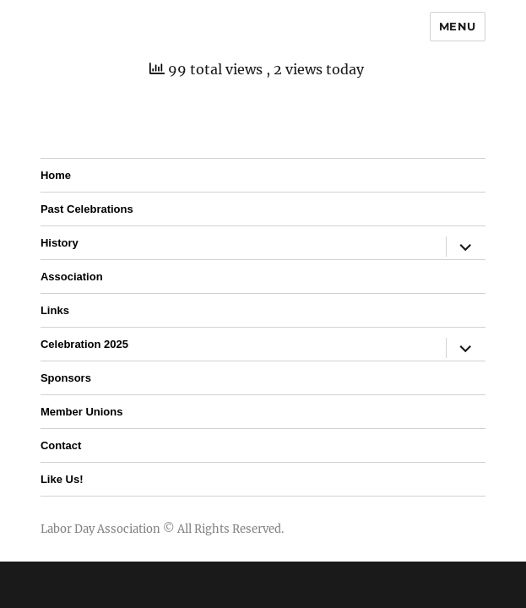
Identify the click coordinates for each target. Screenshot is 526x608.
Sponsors (66, 378)
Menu (457, 26)
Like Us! (62, 479)
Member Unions (82, 411)
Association (72, 276)
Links (55, 310)
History (60, 242)
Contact (61, 445)
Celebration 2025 (84, 344)
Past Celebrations (87, 209)
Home (56, 175)
